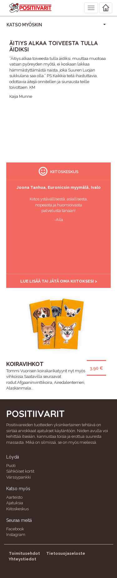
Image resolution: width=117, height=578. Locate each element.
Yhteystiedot (22, 559)
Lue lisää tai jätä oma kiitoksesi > (58, 281)
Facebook (15, 529)
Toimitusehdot (24, 553)
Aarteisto (14, 497)
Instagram (15, 534)
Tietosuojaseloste (65, 553)
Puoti (11, 465)
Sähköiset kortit (20, 471)
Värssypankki (18, 477)
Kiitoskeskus (17, 508)
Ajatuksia (14, 503)
